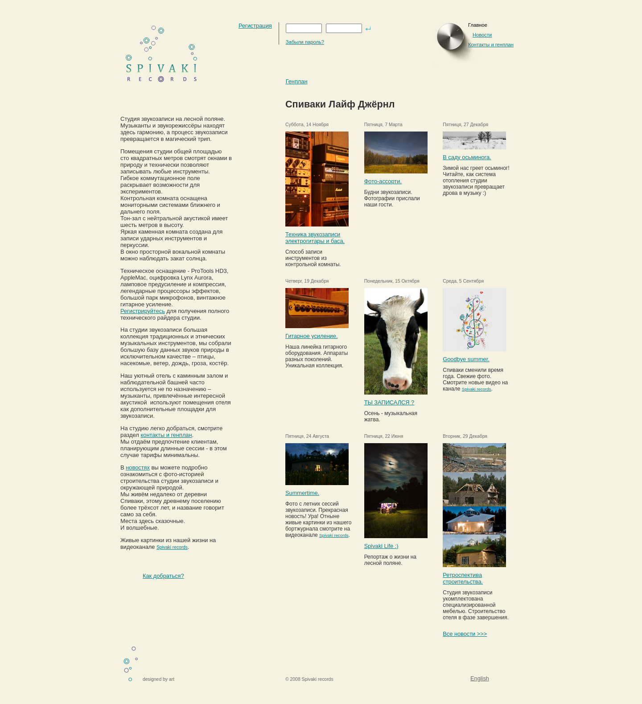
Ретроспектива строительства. (463, 578)
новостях (138, 467)
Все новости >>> (465, 633)
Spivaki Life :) (381, 546)
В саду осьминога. (467, 157)
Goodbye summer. (466, 359)
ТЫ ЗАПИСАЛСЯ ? (389, 402)
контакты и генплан (166, 435)
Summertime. (302, 493)
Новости (482, 34)
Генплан (297, 81)
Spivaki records (172, 547)
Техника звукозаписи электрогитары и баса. (315, 237)
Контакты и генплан (491, 44)
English (479, 678)
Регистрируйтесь (142, 311)
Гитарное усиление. (311, 336)
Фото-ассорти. (383, 181)
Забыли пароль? (305, 42)
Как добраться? (163, 575)
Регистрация (255, 25)
